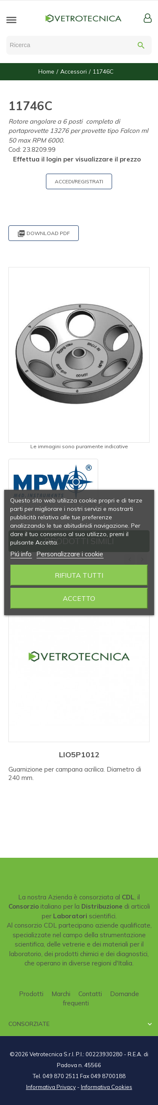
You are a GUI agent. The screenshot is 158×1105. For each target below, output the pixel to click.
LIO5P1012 (79, 754)
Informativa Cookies (106, 1087)
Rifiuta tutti (79, 575)
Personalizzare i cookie (69, 554)
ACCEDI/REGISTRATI (79, 181)
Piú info (21, 554)
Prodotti (31, 994)
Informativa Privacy (51, 1087)
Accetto (79, 598)
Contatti (90, 994)
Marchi (60, 994)
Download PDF (43, 234)
